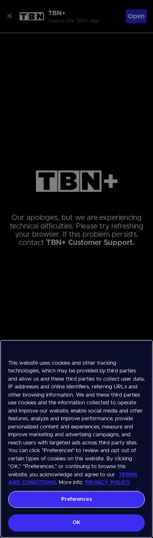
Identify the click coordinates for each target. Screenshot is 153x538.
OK (76, 522)
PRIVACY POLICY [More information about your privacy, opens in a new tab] (108, 482)
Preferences (76, 499)
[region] (76, 439)
